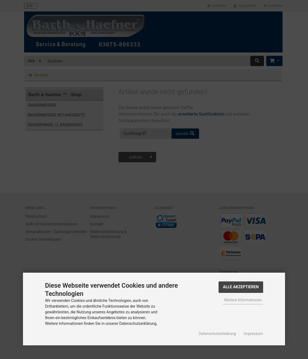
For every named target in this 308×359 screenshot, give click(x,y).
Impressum (253, 333)
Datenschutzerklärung (217, 333)
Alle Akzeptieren (241, 287)
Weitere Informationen (243, 300)
